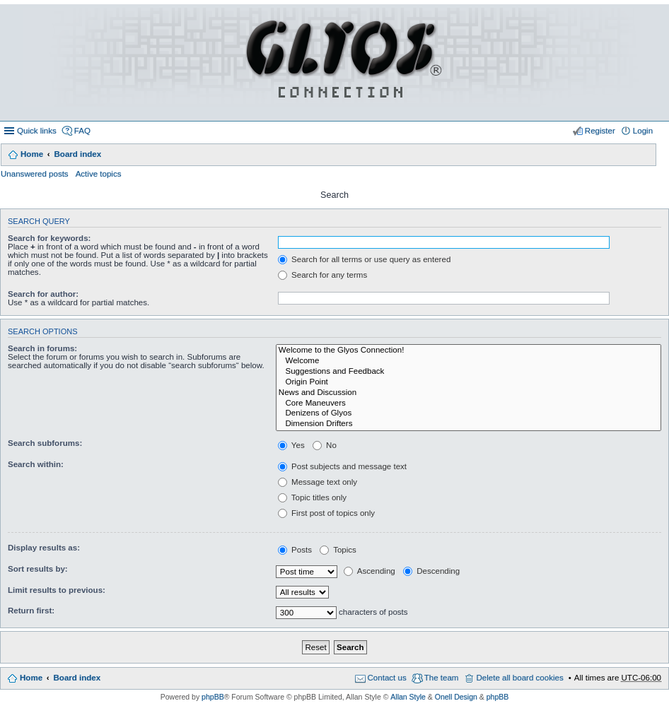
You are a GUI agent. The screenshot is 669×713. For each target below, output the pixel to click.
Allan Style (408, 697)
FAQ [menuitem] (82, 130)
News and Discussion (468, 393)
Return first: (31, 610)
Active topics (99, 174)
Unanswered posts (35, 174)
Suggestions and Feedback (468, 372)
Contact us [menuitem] (387, 677)
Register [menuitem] (600, 130)
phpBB (213, 697)
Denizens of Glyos (468, 413)
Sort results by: (38, 569)
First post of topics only (326, 513)
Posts (295, 550)
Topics (338, 550)
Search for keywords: (49, 238)
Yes (291, 445)
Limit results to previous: (56, 590)
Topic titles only (312, 497)
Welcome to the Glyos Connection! (468, 351)
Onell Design (456, 697)
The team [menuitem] (441, 677)
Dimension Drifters (468, 424)
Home (32, 154)
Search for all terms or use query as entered (364, 259)
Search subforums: (45, 443)
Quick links (37, 130)
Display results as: (44, 547)
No (325, 445)
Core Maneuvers (468, 404)
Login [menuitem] (643, 130)
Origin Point (468, 382)
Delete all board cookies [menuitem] (519, 677)
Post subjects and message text (342, 466)
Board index (77, 154)
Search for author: (43, 294)
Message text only (317, 482)
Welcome (468, 361)
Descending (431, 571)
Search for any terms (322, 275)
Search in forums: (42, 348)
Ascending (369, 571)
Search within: (36, 464)
